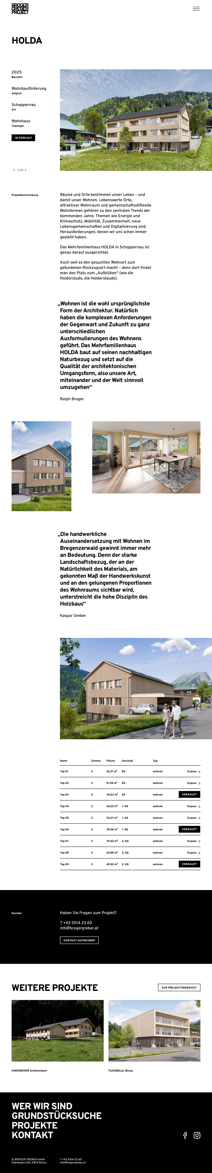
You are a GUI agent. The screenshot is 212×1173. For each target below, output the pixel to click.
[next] (25, 170)
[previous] (14, 170)
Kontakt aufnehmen (79, 940)
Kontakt (32, 1136)
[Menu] (196, 8)
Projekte (34, 1126)
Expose (193, 771)
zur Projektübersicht (179, 988)
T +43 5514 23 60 (71, 1159)
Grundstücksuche (57, 1116)
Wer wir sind (42, 1107)
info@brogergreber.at (73, 1162)
